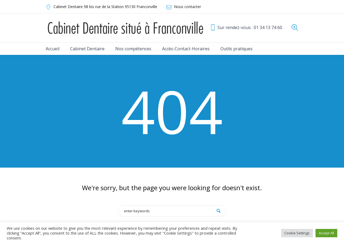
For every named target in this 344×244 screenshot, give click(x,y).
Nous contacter (187, 6)
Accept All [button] (326, 233)
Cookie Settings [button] (297, 233)
